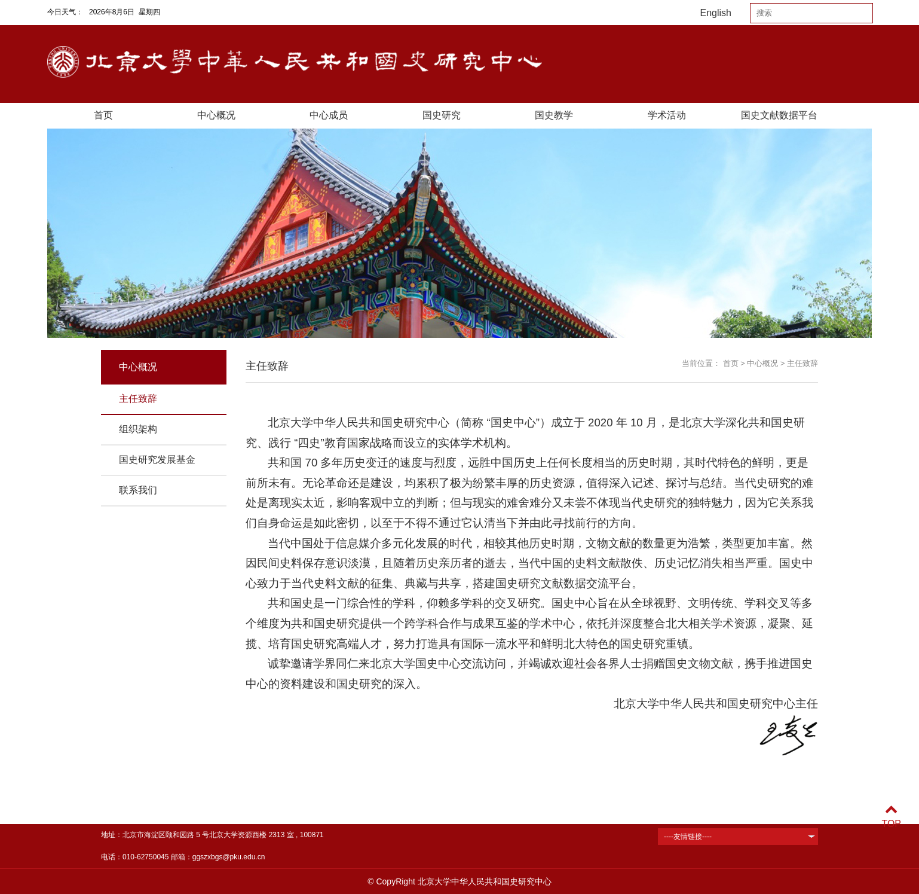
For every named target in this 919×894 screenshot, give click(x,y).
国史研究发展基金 (157, 459)
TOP (891, 816)
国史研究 (441, 115)
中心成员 (329, 115)
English (715, 13)
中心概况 (216, 115)
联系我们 (138, 490)
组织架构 (138, 429)
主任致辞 (138, 398)
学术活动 (667, 115)
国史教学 (554, 115)
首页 (103, 115)
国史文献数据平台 (779, 115)
